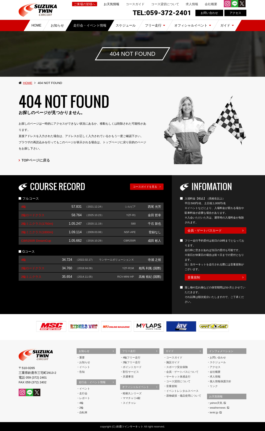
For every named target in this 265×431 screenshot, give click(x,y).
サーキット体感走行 (178, 376)
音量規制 (194, 277)
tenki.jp (216, 412)
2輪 (81, 407)
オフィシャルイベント (135, 387)
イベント (84, 367)
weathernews (219, 407)
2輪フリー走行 (131, 362)
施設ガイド (173, 362)
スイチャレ (129, 402)
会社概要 (211, 4)
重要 (82, 357)
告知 (82, 371)
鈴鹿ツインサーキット (129, 426)
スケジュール (218, 362)
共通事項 (128, 376)
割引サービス (131, 371)
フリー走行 (129, 351)
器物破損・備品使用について (183, 395)
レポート (84, 398)
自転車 (83, 412)
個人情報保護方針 (220, 381)
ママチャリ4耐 (131, 398)
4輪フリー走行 (131, 357)
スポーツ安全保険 (177, 367)
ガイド (170, 351)
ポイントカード (132, 367)
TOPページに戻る (36, 160)
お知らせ (84, 351)
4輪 (81, 402)
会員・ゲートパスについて (182, 371)
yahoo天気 (218, 402)
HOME (27, 83)
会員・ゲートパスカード (205, 230)
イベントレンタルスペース (182, 390)
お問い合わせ (209, 13)
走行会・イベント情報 (92, 382)
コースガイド (135, 4)
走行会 (83, 393)
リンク (214, 386)
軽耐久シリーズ (132, 393)
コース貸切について (165, 4)
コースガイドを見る (145, 186)
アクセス (235, 13)
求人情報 (192, 4)
